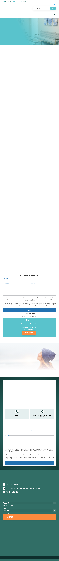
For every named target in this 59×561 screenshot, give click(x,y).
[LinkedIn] (10, 492)
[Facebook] (4, 492)
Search (53, 8)
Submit (29, 310)
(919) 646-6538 (31, 313)
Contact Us (29, 332)
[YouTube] (13, 492)
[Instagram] (7, 492)
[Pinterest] (17, 492)
